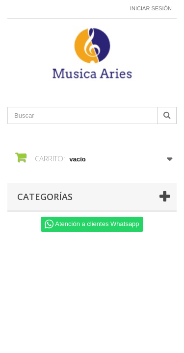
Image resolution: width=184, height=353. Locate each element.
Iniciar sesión (151, 8)
